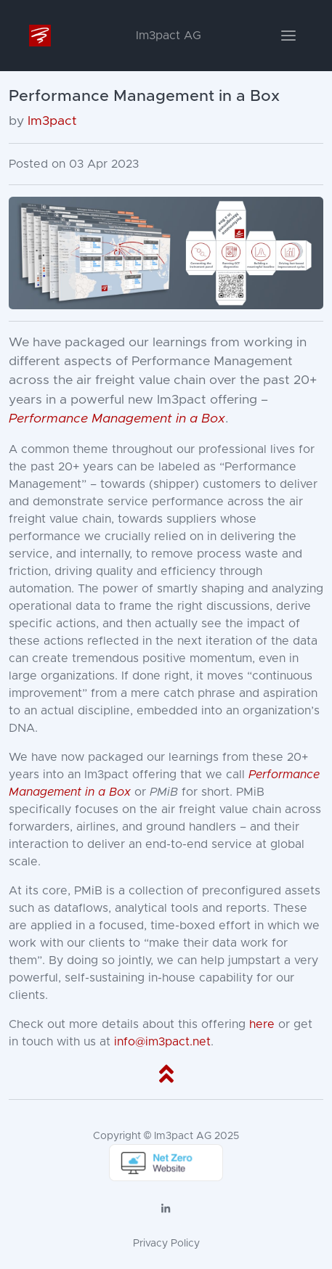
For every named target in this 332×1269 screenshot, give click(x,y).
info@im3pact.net (162, 1042)
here (262, 1024)
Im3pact (52, 121)
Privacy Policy (166, 1244)
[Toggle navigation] (288, 35)
